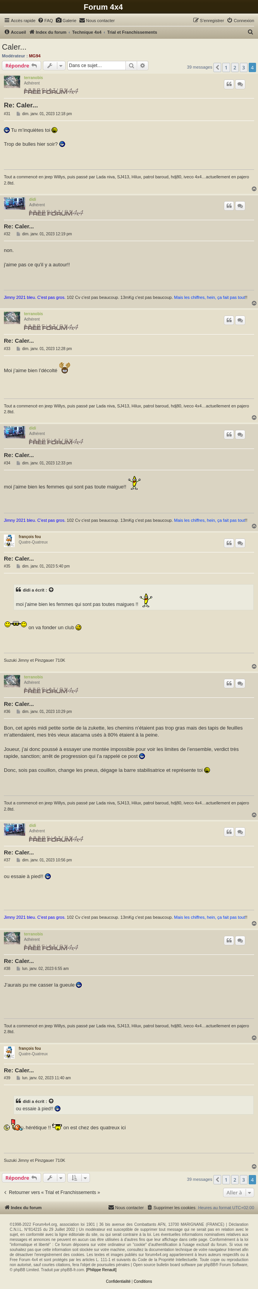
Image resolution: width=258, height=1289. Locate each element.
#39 (7, 1078)
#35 (7, 566)
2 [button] (235, 67)
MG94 (35, 55)
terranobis (33, 78)
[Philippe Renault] (101, 1270)
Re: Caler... (21, 105)
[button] (217, 67)
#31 (7, 114)
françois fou (30, 537)
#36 (7, 711)
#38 (7, 968)
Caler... (14, 47)
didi (32, 199)
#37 (7, 860)
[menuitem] (45, 20)
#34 (7, 463)
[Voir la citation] (51, 590)
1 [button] (226, 67)
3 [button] (243, 67)
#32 (7, 234)
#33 (7, 349)
